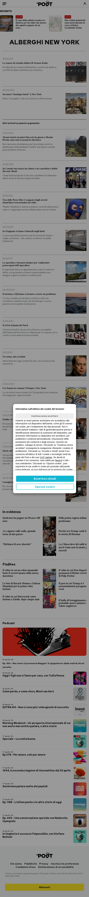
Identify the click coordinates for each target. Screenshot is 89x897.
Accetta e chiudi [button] (45, 478)
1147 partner (46, 457)
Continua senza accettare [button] (44, 416)
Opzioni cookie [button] (45, 487)
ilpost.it (58, 460)
